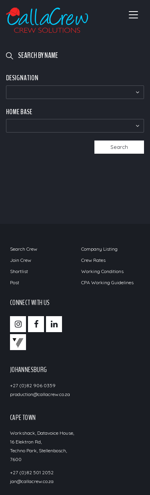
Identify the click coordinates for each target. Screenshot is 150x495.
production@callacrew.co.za (40, 394)
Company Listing (99, 249)
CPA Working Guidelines (107, 282)
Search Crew (23, 249)
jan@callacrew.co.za (32, 481)
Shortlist (19, 271)
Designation (22, 78)
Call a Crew (47, 20)
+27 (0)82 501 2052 (32, 472)
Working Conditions (102, 271)
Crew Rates (93, 260)
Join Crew (20, 260)
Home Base (19, 112)
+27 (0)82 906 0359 (33, 385)
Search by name (38, 55)
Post (14, 282)
